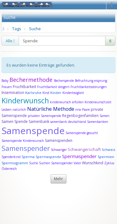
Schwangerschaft (85, 149)
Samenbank (39, 121)
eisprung (100, 80)
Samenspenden (58, 140)
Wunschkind (92, 163)
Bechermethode (31, 79)
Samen (105, 116)
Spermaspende (48, 156)
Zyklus (109, 163)
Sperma (28, 156)
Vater (78, 163)
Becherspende (64, 80)
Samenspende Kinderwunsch (23, 140)
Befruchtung (84, 80)
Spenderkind (11, 157)
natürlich (19, 109)
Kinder (55, 92)
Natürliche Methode (50, 108)
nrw (78, 109)
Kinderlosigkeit (73, 93)
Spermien (106, 156)
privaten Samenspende (44, 116)
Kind (46, 93)
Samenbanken (97, 121)
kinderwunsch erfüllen (67, 102)
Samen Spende (15, 121)
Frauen (7, 87)
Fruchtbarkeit (25, 86)
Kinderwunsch (25, 100)
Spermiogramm (15, 163)
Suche (35, 28)
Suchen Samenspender (56, 163)
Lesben (7, 109)
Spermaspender (79, 156)
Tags (16, 28)
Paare (86, 109)
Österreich (9, 168)
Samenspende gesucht (82, 133)
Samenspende (33, 130)
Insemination (13, 92)
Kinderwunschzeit (98, 102)
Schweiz (108, 149)
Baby (5, 80)
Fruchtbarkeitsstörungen (89, 87)
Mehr (58, 178)
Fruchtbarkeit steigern (53, 87)
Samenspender (26, 148)
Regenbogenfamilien (80, 115)
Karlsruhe (33, 92)
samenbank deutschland (68, 121)
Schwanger (59, 149)
